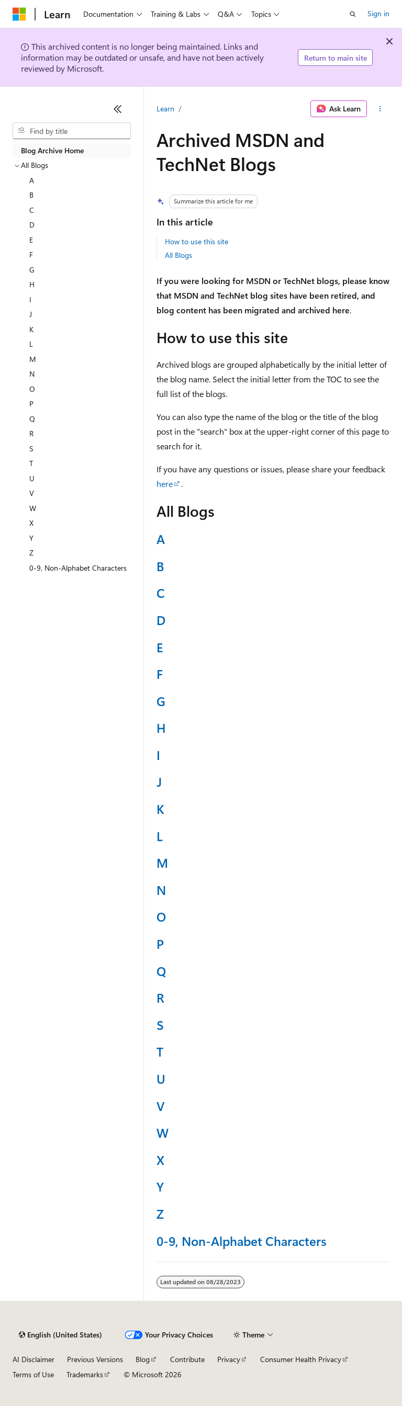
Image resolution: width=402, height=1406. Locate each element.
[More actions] (380, 108)
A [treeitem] (31, 180)
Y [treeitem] (31, 538)
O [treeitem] (32, 389)
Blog (143, 1359)
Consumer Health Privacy (300, 1359)
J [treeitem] (30, 314)
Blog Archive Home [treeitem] (52, 150)
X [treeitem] (31, 523)
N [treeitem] (32, 374)
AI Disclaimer (33, 1359)
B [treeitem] (31, 195)
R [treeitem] (31, 433)
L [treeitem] (31, 344)
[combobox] (72, 130)
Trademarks (84, 1374)
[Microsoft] (19, 14)
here (165, 483)
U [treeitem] (32, 478)
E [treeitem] (31, 240)
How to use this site (196, 241)
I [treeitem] (30, 299)
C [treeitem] (31, 210)
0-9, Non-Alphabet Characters (242, 1240)
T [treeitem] (31, 463)
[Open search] (352, 14)
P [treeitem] (31, 404)
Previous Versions (95, 1359)
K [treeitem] (31, 329)
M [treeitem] (32, 359)
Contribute (187, 1359)
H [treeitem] (32, 284)
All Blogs (178, 255)
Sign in (378, 13)
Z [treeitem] (31, 553)
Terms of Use (33, 1374)
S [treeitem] (31, 448)
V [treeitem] (31, 493)
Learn (165, 109)
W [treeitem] (32, 508)
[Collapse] (118, 108)
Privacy (228, 1359)
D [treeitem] (32, 225)
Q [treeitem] (32, 419)
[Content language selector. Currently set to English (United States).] (60, 1334)
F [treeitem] (31, 254)
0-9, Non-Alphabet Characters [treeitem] (78, 568)
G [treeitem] (32, 270)
